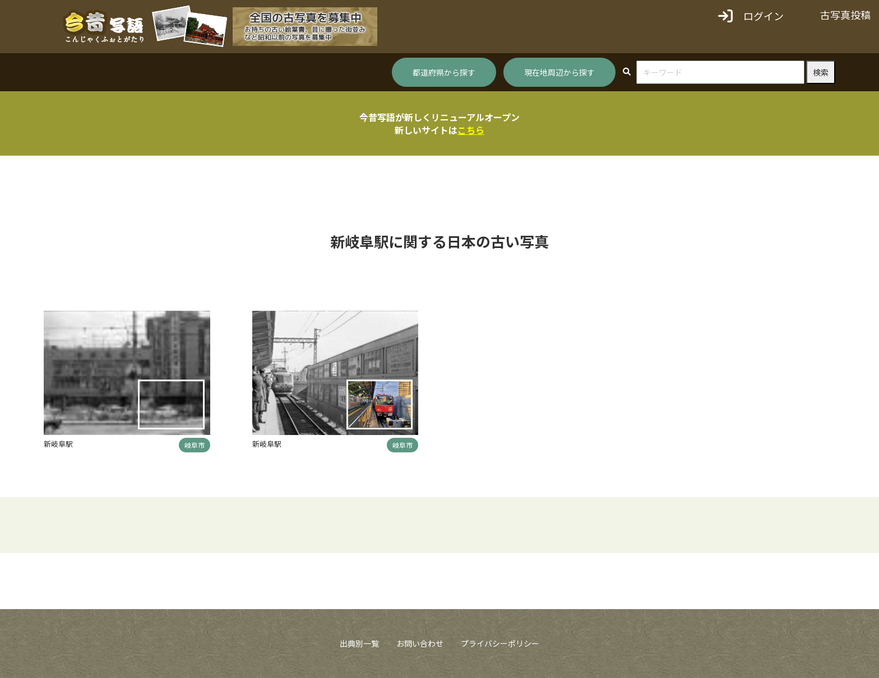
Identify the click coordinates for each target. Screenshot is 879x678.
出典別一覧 (359, 643)
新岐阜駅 (58, 443)
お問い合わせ (419, 643)
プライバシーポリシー (500, 643)
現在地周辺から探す (559, 72)
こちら (470, 130)
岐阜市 (194, 445)
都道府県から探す (444, 72)
